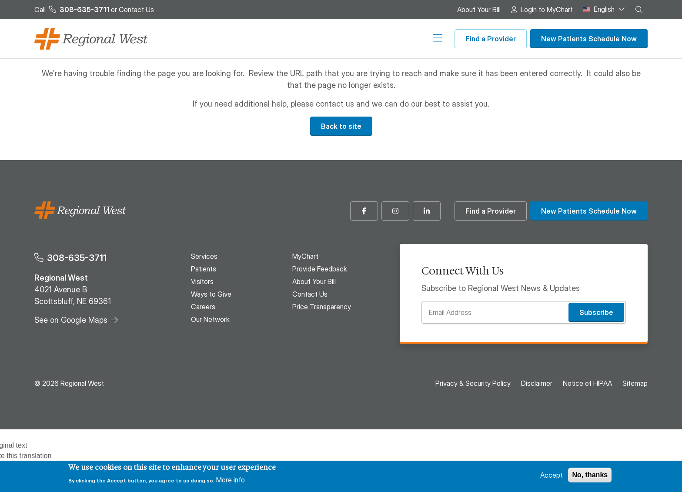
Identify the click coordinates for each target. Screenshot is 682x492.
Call (71, 9)
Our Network (422, 38)
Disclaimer (536, 383)
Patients (233, 38)
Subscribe (596, 312)
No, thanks (590, 475)
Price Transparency (321, 306)
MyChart (305, 256)
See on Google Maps (70, 320)
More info (230, 479)
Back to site (341, 126)
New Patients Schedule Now (589, 38)
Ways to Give (323, 38)
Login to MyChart (547, 9)
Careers (373, 38)
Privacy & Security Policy (473, 383)
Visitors (274, 38)
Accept (551, 475)
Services (190, 38)
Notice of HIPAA (587, 383)
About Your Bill (479, 9)
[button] (639, 9)
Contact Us (136, 9)
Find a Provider (490, 38)
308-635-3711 (77, 257)
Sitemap (635, 383)
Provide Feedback (319, 268)
